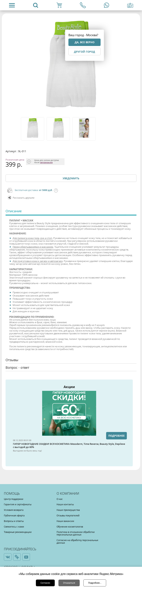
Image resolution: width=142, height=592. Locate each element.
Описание (14, 211)
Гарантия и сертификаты (17, 504)
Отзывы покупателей (68, 515)
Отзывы (12, 360)
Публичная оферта (14, 515)
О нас (60, 498)
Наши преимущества (68, 509)
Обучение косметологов (70, 526)
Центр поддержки (13, 498)
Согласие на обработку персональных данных (77, 541)
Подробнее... (94, 583)
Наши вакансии (65, 521)
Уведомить (71, 178)
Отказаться (69, 583)
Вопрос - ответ (17, 367)
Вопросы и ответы (14, 521)
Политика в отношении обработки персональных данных (76, 533)
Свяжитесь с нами (14, 526)
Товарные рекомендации (18, 531)
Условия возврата (13, 509)
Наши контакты (65, 504)
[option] (33, 129)
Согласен (45, 583)
